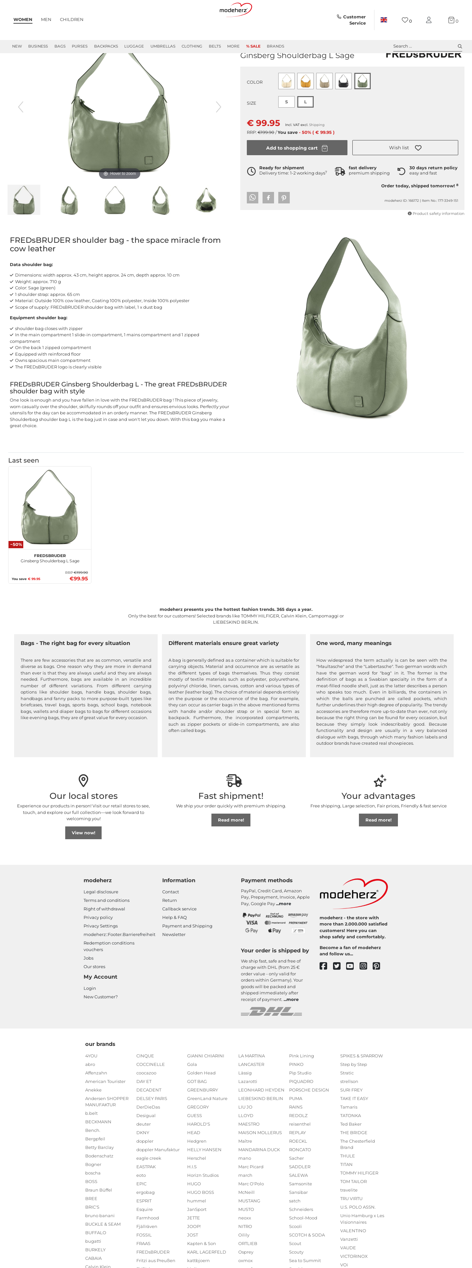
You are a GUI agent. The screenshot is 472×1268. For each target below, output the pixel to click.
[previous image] (20, 130)
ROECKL (298, 1164)
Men (46, 19)
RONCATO (300, 1173)
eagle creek (148, 1181)
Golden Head (201, 1096)
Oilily (243, 1258)
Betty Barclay (99, 1171)
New (17, 46)
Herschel (196, 1181)
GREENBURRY (202, 1113)
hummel (196, 1224)
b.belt (91, 1136)
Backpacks (106, 46)
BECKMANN (98, 1145)
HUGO (194, 1207)
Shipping (316, 148)
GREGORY (198, 1130)
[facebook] (326, 990)
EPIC (141, 1207)
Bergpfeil (95, 1162)
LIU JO (245, 1130)
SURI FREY (351, 1113)
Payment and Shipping (187, 949)
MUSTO (246, 1233)
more (285, 927)
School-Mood (303, 1241)
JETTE (193, 1241)
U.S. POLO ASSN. (358, 1230)
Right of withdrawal (104, 932)
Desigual (146, 1139)
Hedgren (196, 1164)
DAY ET (143, 1105)
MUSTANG (249, 1224)
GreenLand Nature (207, 1122)
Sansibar (298, 1215)
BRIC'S (92, 1230)
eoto (141, 1198)
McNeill (246, 1215)
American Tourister (105, 1105)
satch (295, 1224)
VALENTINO (353, 1254)
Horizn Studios (203, 1198)
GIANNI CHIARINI (205, 1079)
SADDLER (299, 1190)
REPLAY (297, 1156)
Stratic (347, 1096)
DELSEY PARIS (151, 1122)
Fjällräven (146, 1250)
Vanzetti (349, 1262)
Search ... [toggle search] (427, 46)
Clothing (192, 46)
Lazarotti (247, 1105)
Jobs (88, 981)
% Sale (253, 46)
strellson (349, 1105)
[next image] (218, 130)
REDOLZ (298, 1139)
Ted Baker (351, 1147)
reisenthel (300, 1147)
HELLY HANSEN (204, 1173)
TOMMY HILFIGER (359, 1196)
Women (22, 19)
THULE (347, 1179)
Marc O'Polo (251, 1207)
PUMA (295, 1122)
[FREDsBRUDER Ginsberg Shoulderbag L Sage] (50, 531)
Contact (170, 915)
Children (72, 19)
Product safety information (436, 237)
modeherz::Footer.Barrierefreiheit (119, 958)
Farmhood (147, 1241)
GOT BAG (197, 1105)
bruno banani (100, 1239)
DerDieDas (148, 1130)
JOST (192, 1258)
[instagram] (366, 990)
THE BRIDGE (353, 1156)
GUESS (194, 1139)
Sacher (296, 1181)
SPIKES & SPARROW (361, 1079)
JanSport (196, 1233)
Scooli (295, 1250)
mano (244, 1181)
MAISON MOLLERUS (260, 1156)
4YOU (91, 1079)
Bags (60, 46)
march (245, 1198)
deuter (143, 1147)
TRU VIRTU (351, 1222)
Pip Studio (300, 1096)
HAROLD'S (198, 1147)
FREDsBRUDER (258, 69)
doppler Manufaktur (158, 1173)
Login (90, 1011)
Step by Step (353, 1088)
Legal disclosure (101, 915)
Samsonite (300, 1207)
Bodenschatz (99, 1179)
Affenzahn (96, 1096)
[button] (405, 171)
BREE (91, 1222)
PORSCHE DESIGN (309, 1113)
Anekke (93, 1113)
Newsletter (174, 958)
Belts (215, 46)
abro (90, 1088)
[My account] (430, 20)
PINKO (296, 1088)
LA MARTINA (251, 1079)
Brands (275, 46)
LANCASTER (251, 1088)
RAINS (296, 1130)
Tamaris (348, 1130)
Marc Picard (251, 1190)
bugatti (93, 1264)
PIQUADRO (301, 1105)
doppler (144, 1164)
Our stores (94, 990)
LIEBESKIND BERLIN (260, 1122)
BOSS (91, 1205)
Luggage (134, 46)
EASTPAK (146, 1190)
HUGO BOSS (200, 1215)
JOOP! (194, 1250)
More (233, 46)
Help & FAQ (174, 941)
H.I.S (192, 1190)
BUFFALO (95, 1256)
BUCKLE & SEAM (103, 1247)
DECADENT (148, 1113)
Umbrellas (162, 46)
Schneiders (301, 1233)
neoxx (244, 1241)
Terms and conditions (106, 923)
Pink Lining (301, 1079)
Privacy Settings (101, 949)
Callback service (179, 932)
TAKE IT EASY (354, 1122)
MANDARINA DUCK (259, 1173)
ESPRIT (143, 1224)
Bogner (93, 1188)
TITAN (346, 1188)
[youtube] (353, 990)
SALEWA (298, 1198)
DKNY (142, 1156)
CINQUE (145, 1079)
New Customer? (101, 1020)
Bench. (92, 1153)
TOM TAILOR (353, 1205)
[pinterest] (379, 990)
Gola (192, 1088)
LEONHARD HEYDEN (261, 1113)
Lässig (245, 1096)
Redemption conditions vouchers (109, 970)
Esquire (144, 1233)
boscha (93, 1196)
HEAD (193, 1156)
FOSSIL (144, 1258)
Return (169, 923)
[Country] (384, 20)
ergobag (145, 1215)
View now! (83, 856)
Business (38, 46)
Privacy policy (98, 941)
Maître (245, 1164)
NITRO (245, 1250)
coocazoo (146, 1096)
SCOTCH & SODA (307, 1258)
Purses (80, 46)
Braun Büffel (98, 1213)
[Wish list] (407, 20)
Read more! (231, 843)
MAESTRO (249, 1147)
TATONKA (350, 1139)
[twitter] (339, 990)
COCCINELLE (150, 1088)
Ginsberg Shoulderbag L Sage (50, 581)
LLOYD (245, 1139)
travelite (349, 1213)
